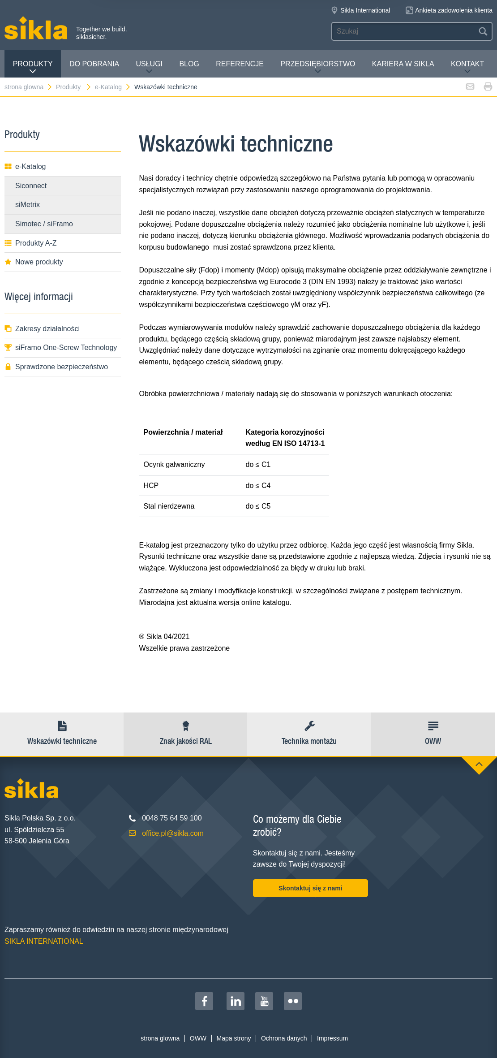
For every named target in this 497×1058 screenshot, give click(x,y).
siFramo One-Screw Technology (60, 347)
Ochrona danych (284, 1038)
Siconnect (31, 186)
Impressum (332, 1038)
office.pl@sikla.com (173, 833)
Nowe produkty (33, 262)
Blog (189, 64)
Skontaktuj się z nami (310, 888)
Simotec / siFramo (44, 224)
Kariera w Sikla (403, 64)
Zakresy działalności (42, 329)
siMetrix (27, 204)
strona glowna (28, 87)
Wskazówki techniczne (165, 87)
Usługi (149, 67)
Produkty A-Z (30, 243)
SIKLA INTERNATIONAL (43, 941)
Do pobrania (94, 64)
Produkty (33, 67)
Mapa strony (233, 1038)
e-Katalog (113, 87)
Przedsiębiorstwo (317, 67)
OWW (198, 1038)
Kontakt (467, 67)
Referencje (240, 64)
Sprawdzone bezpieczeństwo (56, 367)
